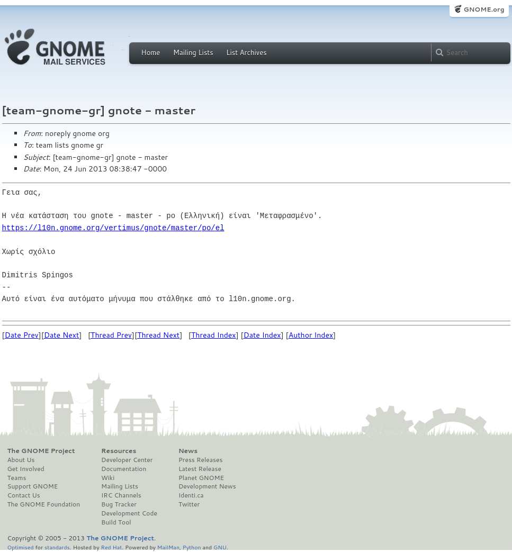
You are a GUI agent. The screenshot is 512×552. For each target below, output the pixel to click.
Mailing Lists (193, 52)
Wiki (107, 478)
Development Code (129, 513)
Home (150, 52)
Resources (118, 451)
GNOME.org (483, 9)
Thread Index (213, 335)
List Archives (246, 52)
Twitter (189, 504)
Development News (207, 486)
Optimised (20, 547)
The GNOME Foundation (43, 504)
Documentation (123, 469)
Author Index (311, 335)
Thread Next (158, 335)
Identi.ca (191, 495)
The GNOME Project (41, 451)
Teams (16, 478)
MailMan (168, 547)
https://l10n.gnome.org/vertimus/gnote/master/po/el (113, 228)
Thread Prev (111, 335)
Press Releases (200, 460)
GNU (220, 547)
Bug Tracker (119, 504)
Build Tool (116, 522)
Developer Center (126, 460)
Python (192, 547)
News (187, 451)
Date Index (262, 335)
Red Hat (111, 547)
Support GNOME (32, 486)
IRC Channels (121, 495)
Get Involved (25, 469)
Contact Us (23, 495)
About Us (21, 460)
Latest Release (199, 469)
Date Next (61, 335)
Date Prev (22, 335)
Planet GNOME (201, 478)
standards (57, 547)
